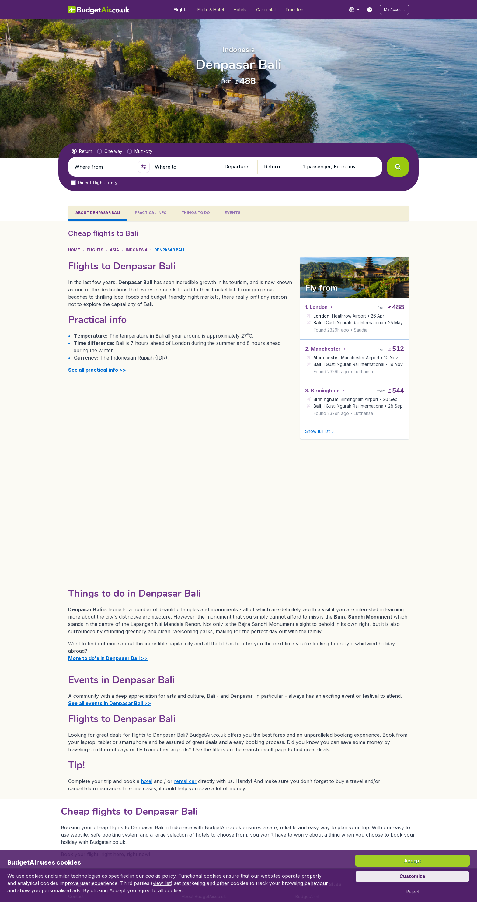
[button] (394, 10)
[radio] (82, 151)
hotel (146, 781)
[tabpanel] (238, 544)
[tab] (97, 213)
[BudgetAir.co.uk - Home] (98, 9)
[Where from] (103, 167)
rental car (185, 781)
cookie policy (160, 876)
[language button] (354, 10)
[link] (370, 10)
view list (162, 883)
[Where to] (184, 167)
